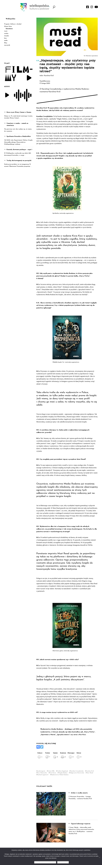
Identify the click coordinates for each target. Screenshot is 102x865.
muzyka (6, 36)
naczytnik (7, 45)
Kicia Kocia (52, 773)
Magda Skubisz (62, 773)
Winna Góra (8, 26)
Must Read (89, 773)
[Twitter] (41, 747)
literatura (9, 28)
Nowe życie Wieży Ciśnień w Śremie (19, 112)
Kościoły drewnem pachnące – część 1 (19, 149)
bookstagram (41, 771)
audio (6, 40)
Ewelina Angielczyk (62, 771)
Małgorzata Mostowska (77, 773)
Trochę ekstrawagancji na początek (19, 160)
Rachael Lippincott (43, 774)
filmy (5, 43)
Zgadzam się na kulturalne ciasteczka (45, 862)
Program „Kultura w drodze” (13, 24)
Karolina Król (90, 771)
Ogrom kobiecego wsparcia (80, 824)
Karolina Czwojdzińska (76, 771)
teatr (5, 31)
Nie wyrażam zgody (63, 862)
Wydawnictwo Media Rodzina (59, 774)
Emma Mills (51, 771)
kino (5, 38)
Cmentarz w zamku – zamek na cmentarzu (17, 124)
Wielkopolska (10, 19)
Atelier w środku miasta (79, 793)
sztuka (6, 33)
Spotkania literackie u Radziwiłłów (19, 136)
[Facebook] (38, 747)
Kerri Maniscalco (42, 773)
